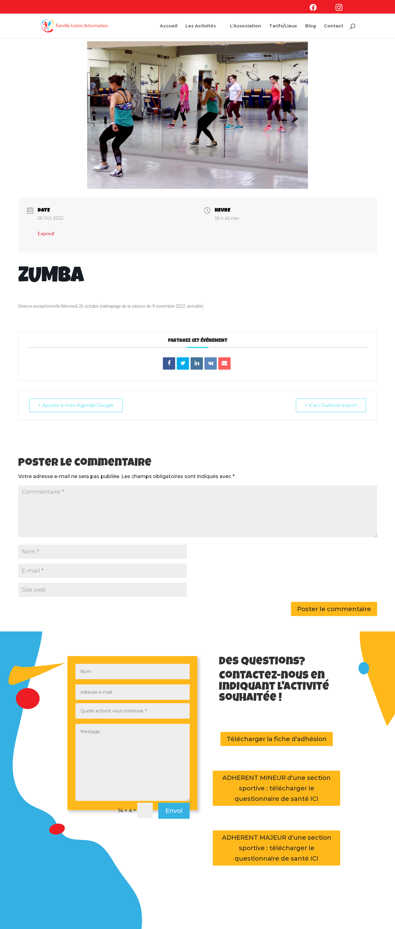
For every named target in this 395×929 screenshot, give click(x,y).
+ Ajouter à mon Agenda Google (76, 405)
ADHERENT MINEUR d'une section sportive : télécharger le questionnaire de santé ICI (276, 788)
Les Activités (200, 26)
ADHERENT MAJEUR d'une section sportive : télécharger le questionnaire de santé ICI (276, 848)
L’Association (245, 26)
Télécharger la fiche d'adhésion (277, 739)
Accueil (168, 26)
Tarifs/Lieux (283, 26)
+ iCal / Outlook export (331, 405)
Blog (310, 26)
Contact (333, 26)
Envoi (174, 810)
